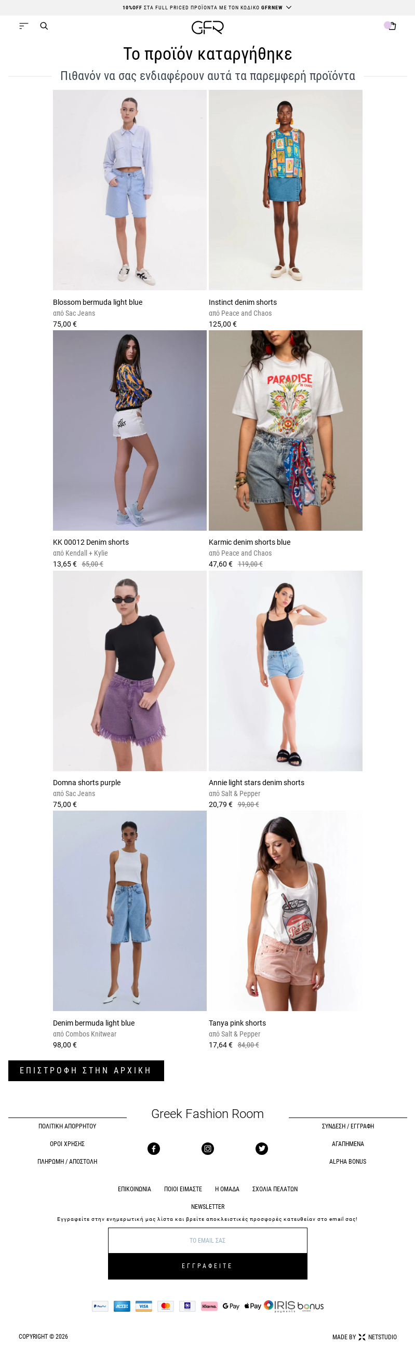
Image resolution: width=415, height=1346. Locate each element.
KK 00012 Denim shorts (91, 542)
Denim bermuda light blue (94, 1023)
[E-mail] (207, 1241)
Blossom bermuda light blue (97, 302)
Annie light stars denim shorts (256, 782)
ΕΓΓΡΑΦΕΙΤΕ (207, 1266)
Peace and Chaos (246, 313)
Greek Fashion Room (207, 1114)
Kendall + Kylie (86, 553)
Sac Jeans (79, 313)
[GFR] (208, 29)
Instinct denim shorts (243, 302)
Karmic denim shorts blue (249, 542)
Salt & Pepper (240, 793)
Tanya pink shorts (237, 1023)
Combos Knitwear (90, 1034)
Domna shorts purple (87, 782)
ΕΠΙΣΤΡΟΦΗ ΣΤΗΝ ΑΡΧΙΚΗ (86, 1070)
